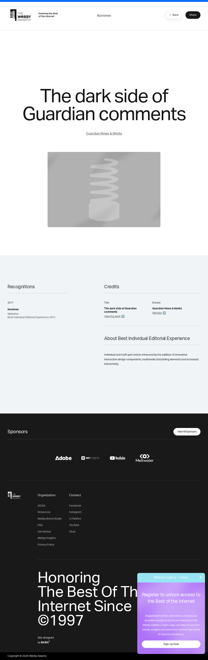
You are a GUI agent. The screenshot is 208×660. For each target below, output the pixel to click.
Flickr (72, 531)
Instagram (75, 512)
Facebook (75, 505)
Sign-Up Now (171, 644)
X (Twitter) (75, 518)
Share (193, 15)
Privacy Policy (46, 544)
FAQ (40, 525)
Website (157, 313)
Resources (44, 512)
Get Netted (44, 531)
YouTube (74, 525)
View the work (112, 316)
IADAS (41, 505)
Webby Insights (47, 538)
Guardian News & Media (104, 133)
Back (173, 15)
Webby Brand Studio (50, 518)
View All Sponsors (187, 431)
